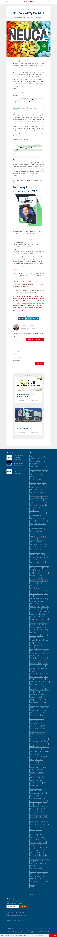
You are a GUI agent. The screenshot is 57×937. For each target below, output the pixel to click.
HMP (38, 655)
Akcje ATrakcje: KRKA (24, 428)
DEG (43, 588)
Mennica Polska (34, 705)
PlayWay (32, 770)
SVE (38, 837)
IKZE (44, 661)
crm (42, 580)
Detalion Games (34, 591)
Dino (41, 593)
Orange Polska (44, 746)
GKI (41, 629)
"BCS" (31, 463)
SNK (31, 819)
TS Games (42, 850)
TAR (45, 840)
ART (44, 523)
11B (41, 495)
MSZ (31, 725)
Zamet (45, 878)
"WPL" (31, 495)
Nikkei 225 (38, 731)
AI (30, 505)
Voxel (36, 863)
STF (42, 832)
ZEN (47, 881)
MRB (40, 723)
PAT (41, 751)
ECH (31, 604)
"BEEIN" (37, 463)
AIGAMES (36, 505)
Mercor (32, 707)
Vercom (32, 858)
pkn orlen (37, 764)
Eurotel (32, 614)
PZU (41, 782)
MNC (44, 712)
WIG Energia (38, 868)
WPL (44, 876)
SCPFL (45, 801)
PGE (37, 759)
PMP (38, 770)
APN (31, 523)
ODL (36, 738)
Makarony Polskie (34, 694)
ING (40, 663)
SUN (35, 834)
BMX (36, 549)
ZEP (37, 884)
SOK (40, 819)
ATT (41, 531)
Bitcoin (47, 544)
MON (31, 718)
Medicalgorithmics (34, 702)
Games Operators (42, 624)
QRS (42, 785)
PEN (38, 757)
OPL (47, 744)
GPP (31, 635)
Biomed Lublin (33, 544)
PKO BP (32, 767)
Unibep (36, 855)
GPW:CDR (32, 640)
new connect (43, 728)
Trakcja (36, 850)
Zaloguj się (30, 339)
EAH (47, 601)
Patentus (47, 751)
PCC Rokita (37, 754)
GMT (41, 632)
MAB (31, 692)
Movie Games (33, 723)
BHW (40, 539)
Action (31, 502)
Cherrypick (38, 567)
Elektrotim (32, 606)
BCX (31, 539)
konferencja (41, 681)
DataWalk (37, 585)
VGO (38, 858)
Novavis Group (40, 733)
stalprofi (32, 829)
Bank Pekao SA (43, 536)
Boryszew (32, 554)
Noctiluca (32, 733)
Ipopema (32, 668)
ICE (46, 658)
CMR (36, 572)
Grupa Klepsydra (34, 648)
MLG (45, 710)
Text (43, 845)
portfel (32, 780)
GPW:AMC (37, 635)
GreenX (46, 640)
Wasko (32, 865)
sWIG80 (43, 837)
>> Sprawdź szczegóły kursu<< (20, 269)
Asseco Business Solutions (36, 528)
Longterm (12, 928)
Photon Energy (34, 762)
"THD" (43, 487)
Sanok (31, 795)
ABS (41, 500)
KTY (45, 684)
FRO (37, 622)
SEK (40, 803)
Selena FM (36, 806)
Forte (46, 619)
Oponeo (37, 746)
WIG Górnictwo (34, 871)
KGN (31, 679)
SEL (31, 806)
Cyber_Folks (33, 583)
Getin (31, 629)
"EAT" (41, 469)
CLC (35, 570)
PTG (37, 780)
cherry (32, 567)
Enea (47, 606)
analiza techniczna (26, 9)
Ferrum (32, 619)
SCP (40, 801)
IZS (36, 671)
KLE (44, 679)
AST (46, 528)
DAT (31, 585)
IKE (40, 661)
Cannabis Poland (34, 559)
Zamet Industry (34, 881)
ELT (38, 606)
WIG (31, 868)
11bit (46, 495)
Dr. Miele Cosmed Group (36, 598)
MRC (45, 723)
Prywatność (9, 920)
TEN (45, 842)
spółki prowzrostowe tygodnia (37, 824)
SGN (44, 808)
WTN (36, 878)
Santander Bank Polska (35, 798)
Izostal (32, 671)
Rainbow (46, 788)
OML (42, 741)
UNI (31, 855)
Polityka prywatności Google (35, 348)
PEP (46, 757)
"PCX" (39, 484)
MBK (44, 697)
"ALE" (38, 456)
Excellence (42, 614)
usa (47, 855)
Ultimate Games (43, 853)
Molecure (44, 715)
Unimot (42, 855)
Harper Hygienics (34, 653)
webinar (38, 865)
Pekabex (32, 757)
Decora (37, 588)
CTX (46, 580)
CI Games (45, 567)
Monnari (37, 718)
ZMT (41, 884)
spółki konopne (44, 821)
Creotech (32, 580)
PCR (47, 754)
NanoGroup (38, 725)
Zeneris (32, 884)
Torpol (41, 847)
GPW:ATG (44, 635)
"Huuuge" (45, 471)
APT (40, 523)
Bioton (41, 544)
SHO (31, 811)
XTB (40, 878)
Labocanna (33, 687)
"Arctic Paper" (40, 458)
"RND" (31, 487)
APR (36, 523)
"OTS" (46, 482)
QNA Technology (34, 785)
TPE (31, 850)
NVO (45, 736)
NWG (31, 738)
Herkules (32, 655)
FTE (41, 622)
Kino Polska (37, 679)
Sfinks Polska (33, 808)
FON (42, 619)
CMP (31, 572)
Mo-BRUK (32, 715)
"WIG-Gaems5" (38, 489)
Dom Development (44, 596)
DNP (31, 596)
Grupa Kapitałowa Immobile (37, 645)
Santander (43, 795)
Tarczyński (32, 842)
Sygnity (32, 840)
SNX (36, 819)
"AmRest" (32, 458)
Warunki (14, 920)
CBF (31, 565)
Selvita (43, 806)
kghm (46, 676)
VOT (42, 860)
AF (36, 502)
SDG (36, 803)
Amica (36, 510)
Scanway (46, 798)
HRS (42, 658)
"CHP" (47, 466)
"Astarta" (38, 461)
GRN (31, 642)
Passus (36, 751)
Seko (45, 803)
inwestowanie (40, 666)
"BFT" (42, 466)
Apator (38, 521)
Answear (32, 521)
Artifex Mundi (33, 526)
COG (40, 572)
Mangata (43, 694)
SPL (37, 821)
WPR (31, 878)
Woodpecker (38, 876)
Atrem (36, 531)
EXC (37, 614)
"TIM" (31, 489)
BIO (44, 539)
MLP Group (33, 712)
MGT (37, 707)
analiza (44, 513)
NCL (44, 725)
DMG (46, 593)
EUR (41, 611)
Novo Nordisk (33, 736)
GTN (36, 650)
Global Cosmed (34, 632)
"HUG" (38, 471)
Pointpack (32, 772)
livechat (32, 689)
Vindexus (36, 860)
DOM (36, 596)
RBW (31, 790)
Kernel (36, 676)
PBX (31, 754)
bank (40, 534)
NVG (40, 736)
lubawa (42, 689)
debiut (32, 588)
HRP (37, 658)
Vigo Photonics (44, 858)
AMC (31, 510)
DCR (43, 585)
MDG (45, 699)
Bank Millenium (34, 536)
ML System (38, 710)
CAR (44, 562)
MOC (38, 715)
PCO (43, 754)
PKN (31, 764)
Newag (32, 731)
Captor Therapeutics (35, 562)
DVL (46, 598)
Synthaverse (39, 840)
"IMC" (36, 474)
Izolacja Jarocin (44, 668)
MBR (31, 699)
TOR (37, 847)
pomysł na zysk (40, 777)
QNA (45, 782)
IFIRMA (35, 661)
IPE (47, 666)
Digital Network (34, 593)
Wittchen (45, 873)
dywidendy (40, 601)
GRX (31, 650)
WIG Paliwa (42, 871)
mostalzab (44, 718)
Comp (38, 578)
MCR (40, 699)
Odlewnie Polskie (34, 741)
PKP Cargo (43, 767)
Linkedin (35, 318)
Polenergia (40, 772)
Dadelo (44, 583)
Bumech (46, 557)
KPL (48, 681)
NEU (34, 9)
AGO (40, 502)
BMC (45, 546)
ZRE (46, 884)
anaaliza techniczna (35, 513)
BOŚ (38, 554)
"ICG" (31, 474)
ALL (35, 508)
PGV (41, 759)
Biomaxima (39, 541)
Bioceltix (32, 541)
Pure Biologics (33, 782)
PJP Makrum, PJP (44, 762)
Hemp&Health (44, 653)
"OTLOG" (41, 482)
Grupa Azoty (38, 642)
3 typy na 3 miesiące (35, 497)
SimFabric (32, 814)
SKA (38, 814)
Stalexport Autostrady (35, 827)
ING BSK (45, 663)
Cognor (46, 572)
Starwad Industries (34, 832)
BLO (31, 546)
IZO (38, 668)
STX (31, 834)
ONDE (31, 744)
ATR (31, 531)
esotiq (31, 611)
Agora (45, 502)
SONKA (45, 819)
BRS (43, 554)
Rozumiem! (53, 935)
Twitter (28, 318)
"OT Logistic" (33, 482)
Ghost (48, 928)
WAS (45, 863)
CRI (38, 580)
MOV (42, 720)
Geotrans (46, 627)
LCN (43, 687)
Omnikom (39, 928)
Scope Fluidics (33, 801)
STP (47, 832)
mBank (39, 697)
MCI (36, 699)
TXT (31, 853)
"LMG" (39, 479)
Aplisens (45, 521)
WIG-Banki (32, 873)
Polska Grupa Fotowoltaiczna (37, 775)
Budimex (39, 557)
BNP (40, 549)
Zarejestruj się (39, 339)
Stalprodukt (46, 827)
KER (31, 676)
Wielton (44, 865)
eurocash (46, 611)
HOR (43, 655)
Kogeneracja (33, 681)
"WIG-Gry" (32, 492)
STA (48, 824)
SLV (41, 816)
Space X (32, 821)
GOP (46, 632)
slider (36, 816)
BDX (36, 539)
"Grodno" (32, 471)
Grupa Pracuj (44, 648)
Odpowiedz (39, 363)
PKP (37, 767)
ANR (43, 518)
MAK (42, 692)
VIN (31, 860)
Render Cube (38, 790)
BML (31, 549)
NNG (44, 731)
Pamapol (45, 749)
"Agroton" (32, 456)
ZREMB (32, 886)
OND (46, 741)
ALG (31, 508)
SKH (31, 816)
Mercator (42, 705)
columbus (32, 575)
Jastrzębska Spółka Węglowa (37, 674)
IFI (30, 661)
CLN (39, 570)
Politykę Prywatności (16, 912)
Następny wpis (28, 406)
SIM (41, 811)
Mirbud (32, 710)
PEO (42, 757)
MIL (47, 707)
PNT (42, 770)
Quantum (32, 788)
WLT (31, 876)
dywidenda (33, 601)
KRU (36, 684)
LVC (47, 689)
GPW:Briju (32, 637)
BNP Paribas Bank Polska (36, 552)
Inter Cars (32, 666)
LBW (39, 687)
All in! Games (42, 508)
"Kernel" (40, 476)
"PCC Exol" (32, 484)
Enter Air (44, 609)
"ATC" (44, 461)
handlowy (45, 650)
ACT (45, 500)
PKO (43, 764)
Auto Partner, (33, 534)
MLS (39, 712)
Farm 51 (38, 616)
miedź (42, 707)
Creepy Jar (44, 578)
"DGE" (36, 469)
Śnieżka (46, 816)
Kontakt (22, 920)
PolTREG (32, 777)
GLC (46, 629)
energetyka (33, 609)
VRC (41, 863)
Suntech (32, 837)
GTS (40, 650)
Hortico (32, 658)
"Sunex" (37, 487)
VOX (31, 863)
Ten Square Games (35, 845)
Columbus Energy (42, 575)
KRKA (26, 425)
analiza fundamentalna (35, 515)
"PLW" (44, 484)
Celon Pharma (45, 565)
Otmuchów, (38, 749)
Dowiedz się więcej (38, 935)
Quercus (39, 788)
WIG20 (39, 873)
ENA (43, 606)
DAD (39, 583)
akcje (47, 505)
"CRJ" (31, 469)
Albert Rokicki (21, 400)
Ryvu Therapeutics (34, 793)
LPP (37, 689)
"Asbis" (32, 461)
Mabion (37, 692)
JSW (47, 674)
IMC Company (33, 663)
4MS (37, 500)
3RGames (44, 497)
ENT (39, 609)
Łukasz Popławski (22, 17)
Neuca (31, 9)
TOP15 (32, 847)
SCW (31, 803)
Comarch (32, 578)
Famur (32, 616)
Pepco (31, 759)
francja (32, 622)
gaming (32, 627)
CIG (31, 570)
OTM (31, 749)
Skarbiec (44, 814)
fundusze (46, 622)
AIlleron (42, 505)
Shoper (36, 811)
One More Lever (39, 744)
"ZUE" (37, 495)
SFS (40, 808)
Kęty (41, 676)
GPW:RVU (39, 640)
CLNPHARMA (46, 570)
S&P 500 (44, 793)
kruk (41, 684)
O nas (18, 920)
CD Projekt (37, 565)
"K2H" (41, 474)
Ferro (43, 616)
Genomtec (38, 627)
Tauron (39, 842)
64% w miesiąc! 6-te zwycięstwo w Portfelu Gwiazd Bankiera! (19, 463)
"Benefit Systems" (34, 466)
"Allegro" (44, 456)
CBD (48, 562)
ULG (35, 853)
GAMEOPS (32, 624)
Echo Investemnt (39, 604)
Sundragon (41, 834)
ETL (36, 611)
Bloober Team (38, 546)
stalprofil (39, 829)
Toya (47, 847)
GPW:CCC (40, 637)
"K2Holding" (33, 476)
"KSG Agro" (33, 479)
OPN (31, 746)
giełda (36, 629)
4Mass (31, 500)
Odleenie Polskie (44, 738)
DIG (47, 591)
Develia (42, 591)
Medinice (44, 702)
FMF (37, 619)
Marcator (32, 697)
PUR (41, 780)
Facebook (21, 318)
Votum (47, 860)
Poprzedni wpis (28, 375)
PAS (31, 751)
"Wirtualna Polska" (42, 492)
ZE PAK (41, 881)
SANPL (37, 795)
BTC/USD (32, 557)
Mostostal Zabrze (34, 720)
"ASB (47, 458)
